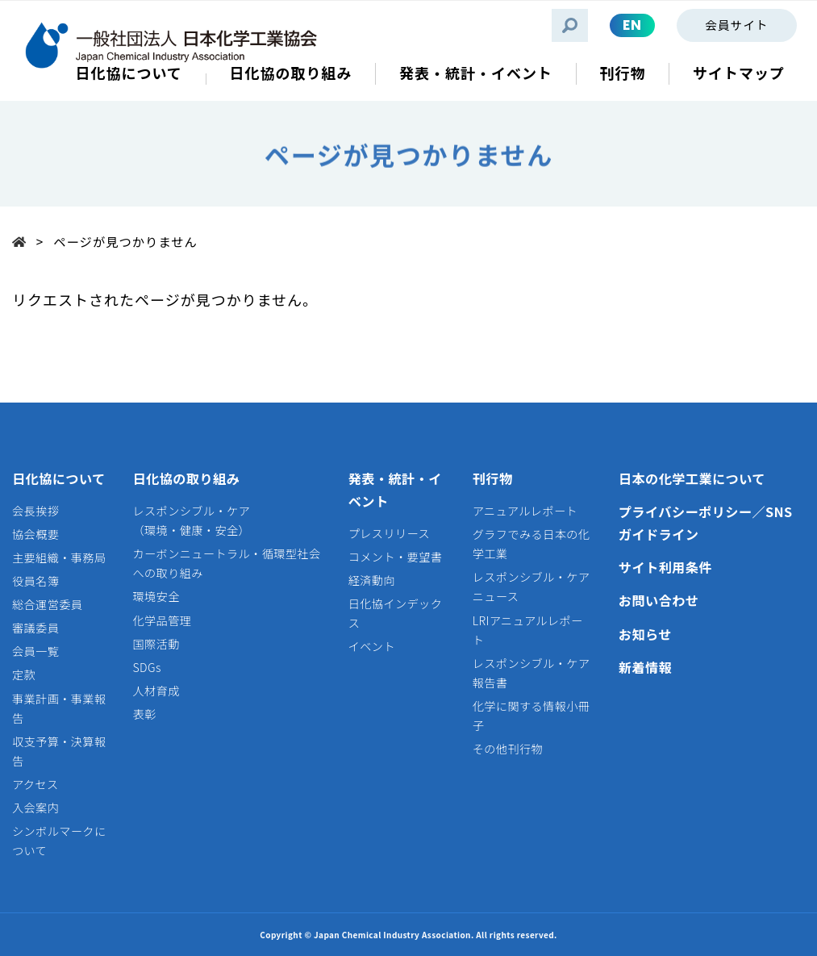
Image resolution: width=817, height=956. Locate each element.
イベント (371, 646)
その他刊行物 (508, 749)
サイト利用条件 (665, 567)
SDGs (146, 667)
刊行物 (493, 478)
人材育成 (155, 691)
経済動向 (371, 580)
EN (632, 25)
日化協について (59, 478)
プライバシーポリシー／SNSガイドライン (706, 523)
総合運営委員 (47, 604)
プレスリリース (389, 533)
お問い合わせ (659, 600)
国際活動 (155, 644)
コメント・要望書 (395, 557)
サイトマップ (739, 73)
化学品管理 (161, 620)
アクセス (35, 784)
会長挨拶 (35, 511)
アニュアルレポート (525, 511)
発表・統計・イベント (395, 490)
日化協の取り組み (186, 478)
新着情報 (645, 667)
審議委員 (35, 628)
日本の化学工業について (692, 478)
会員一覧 (35, 651)
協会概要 (35, 534)
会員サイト (736, 24)
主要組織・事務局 (59, 557)
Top (24, 241)
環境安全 (155, 596)
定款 (23, 674)
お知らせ (645, 634)
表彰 (144, 714)
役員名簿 (35, 581)
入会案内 (35, 807)
